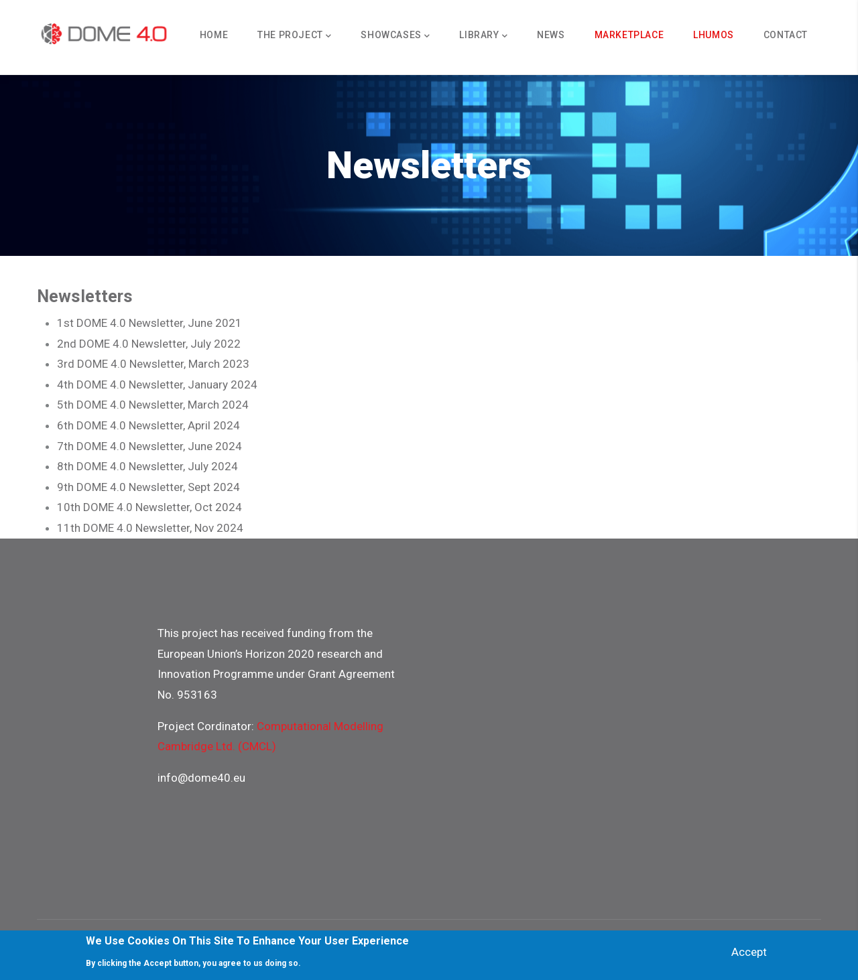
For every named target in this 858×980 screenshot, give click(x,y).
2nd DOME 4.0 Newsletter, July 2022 (149, 343)
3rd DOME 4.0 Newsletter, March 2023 (153, 363)
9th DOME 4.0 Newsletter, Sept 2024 (148, 487)
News (550, 34)
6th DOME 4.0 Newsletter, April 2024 (148, 425)
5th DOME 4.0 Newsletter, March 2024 (153, 404)
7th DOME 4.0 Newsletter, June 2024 (149, 446)
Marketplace (629, 34)
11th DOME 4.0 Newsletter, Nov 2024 (150, 528)
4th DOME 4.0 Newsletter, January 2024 (157, 384)
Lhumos (713, 34)
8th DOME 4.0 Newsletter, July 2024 (147, 466)
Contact (785, 34)
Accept (749, 954)
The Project (294, 36)
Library (483, 36)
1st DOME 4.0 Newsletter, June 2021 (149, 323)
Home (214, 34)
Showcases (395, 36)
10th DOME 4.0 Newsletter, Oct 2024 (149, 507)
